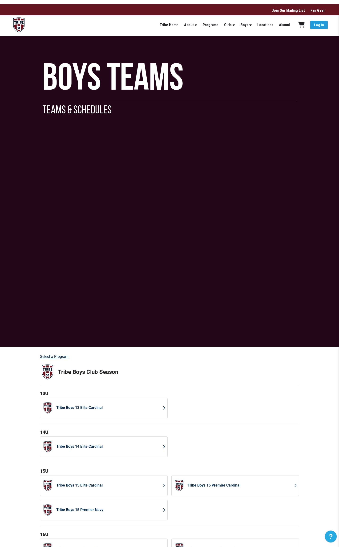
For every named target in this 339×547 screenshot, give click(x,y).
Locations (265, 25)
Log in (319, 25)
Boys (244, 25)
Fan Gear (318, 10)
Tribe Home (169, 25)
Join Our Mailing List (288, 10)
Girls (228, 25)
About (189, 25)
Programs (210, 25)
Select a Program (54, 356)
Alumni (284, 25)
